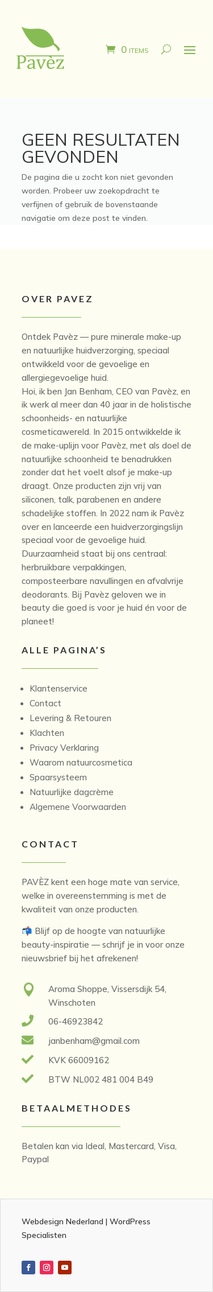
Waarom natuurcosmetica (81, 762)
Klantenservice (58, 688)
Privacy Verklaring (64, 747)
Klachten (47, 732)
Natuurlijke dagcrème (72, 792)
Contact (45, 703)
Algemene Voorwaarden (78, 806)
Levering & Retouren (70, 718)
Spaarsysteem (58, 777)
